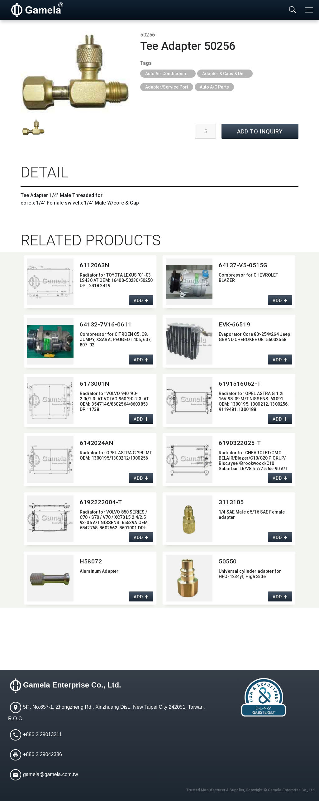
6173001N (94, 383)
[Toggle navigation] (309, 10)
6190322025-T (240, 442)
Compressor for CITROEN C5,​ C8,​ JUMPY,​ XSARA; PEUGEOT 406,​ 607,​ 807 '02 (115, 339)
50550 (228, 561)
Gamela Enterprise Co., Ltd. (72, 685)
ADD (138, 300)
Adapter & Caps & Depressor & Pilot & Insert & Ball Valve (227, 73)
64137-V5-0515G (243, 265)
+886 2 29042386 (42, 754)
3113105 (231, 502)
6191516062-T (240, 383)
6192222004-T (101, 502)
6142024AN (96, 442)
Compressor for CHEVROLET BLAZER (248, 278)
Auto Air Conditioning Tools (170, 73)
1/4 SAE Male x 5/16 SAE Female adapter (252, 514)
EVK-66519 (234, 324)
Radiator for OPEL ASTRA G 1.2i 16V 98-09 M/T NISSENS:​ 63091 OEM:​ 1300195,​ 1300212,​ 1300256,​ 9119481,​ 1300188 (253, 401)
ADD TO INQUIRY (260, 131)
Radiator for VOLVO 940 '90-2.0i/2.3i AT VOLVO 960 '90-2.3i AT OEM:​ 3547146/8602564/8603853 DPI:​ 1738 (114, 401)
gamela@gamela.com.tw (50, 774)
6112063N (94, 265)
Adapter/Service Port (166, 86)
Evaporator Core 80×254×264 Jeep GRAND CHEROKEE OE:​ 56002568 (254, 337)
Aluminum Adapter (99, 571)
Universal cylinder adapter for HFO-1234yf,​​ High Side (250, 574)
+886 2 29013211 (42, 734)
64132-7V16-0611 (106, 324)
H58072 (91, 561)
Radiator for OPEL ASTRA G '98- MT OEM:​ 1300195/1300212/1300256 (116, 455)
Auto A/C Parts (214, 86)
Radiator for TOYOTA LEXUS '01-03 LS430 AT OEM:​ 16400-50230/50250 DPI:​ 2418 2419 (116, 280)
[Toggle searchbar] (292, 10)
